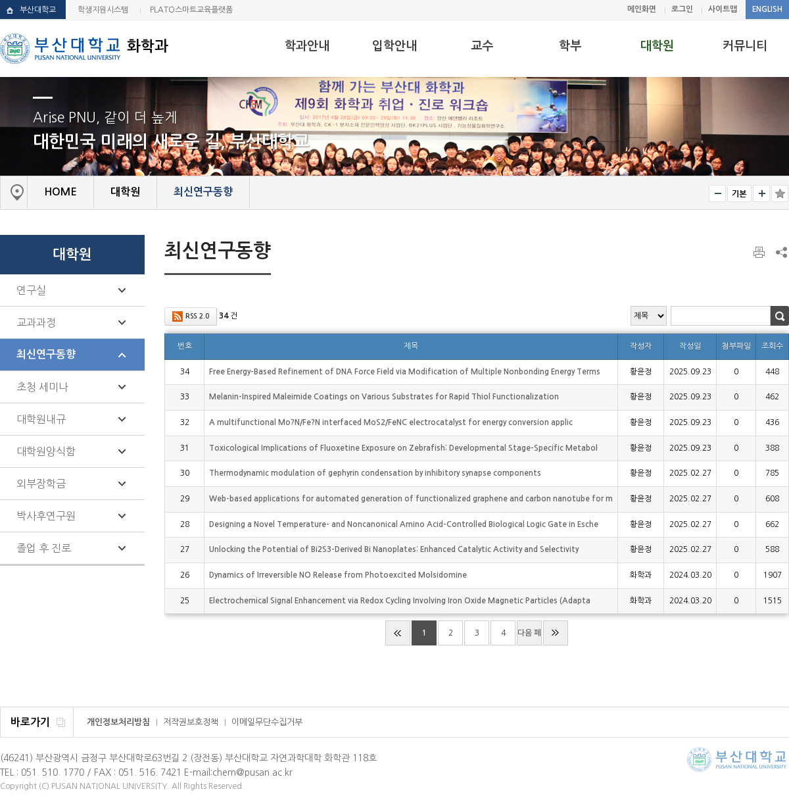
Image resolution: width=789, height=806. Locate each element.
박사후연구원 (46, 516)
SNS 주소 (780, 252)
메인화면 (641, 9)
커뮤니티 (745, 46)
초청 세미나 (42, 387)
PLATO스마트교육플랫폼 (191, 10)
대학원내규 (41, 419)
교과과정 (36, 322)
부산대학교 (38, 10)
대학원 (657, 46)
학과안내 (307, 46)
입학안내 (394, 46)
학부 (570, 46)
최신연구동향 (46, 354)
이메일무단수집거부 (266, 722)
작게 (717, 193)
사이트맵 (722, 9)
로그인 (682, 9)
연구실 (31, 290)
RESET (739, 193)
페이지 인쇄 (760, 252)
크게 (761, 193)
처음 (397, 632)
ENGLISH (767, 9)
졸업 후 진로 (43, 548)
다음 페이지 (529, 637)
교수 (482, 46)
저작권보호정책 (190, 722)
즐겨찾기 (779, 193)
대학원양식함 (46, 451)
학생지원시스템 (103, 10)
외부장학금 (41, 483)
